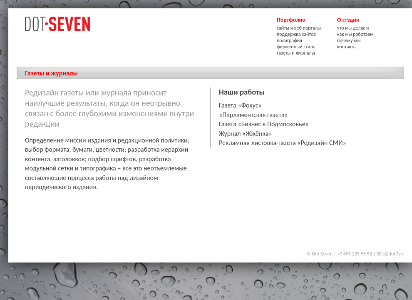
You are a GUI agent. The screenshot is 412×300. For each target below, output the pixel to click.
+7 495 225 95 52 (354, 254)
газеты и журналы (296, 53)
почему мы (348, 40)
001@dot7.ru (390, 254)
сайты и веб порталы (299, 28)
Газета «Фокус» (240, 105)
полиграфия (289, 40)
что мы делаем (353, 28)
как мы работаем (355, 34)
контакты (347, 47)
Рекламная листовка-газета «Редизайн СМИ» (282, 143)
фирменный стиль (296, 47)
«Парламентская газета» (253, 115)
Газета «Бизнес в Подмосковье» (264, 124)
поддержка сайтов (296, 34)
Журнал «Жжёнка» (245, 134)
